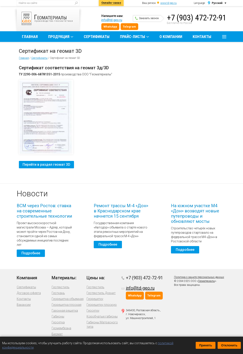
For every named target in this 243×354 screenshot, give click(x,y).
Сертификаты (97, 36)
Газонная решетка (65, 310)
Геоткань (58, 293)
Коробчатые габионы (102, 316)
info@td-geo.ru (111, 20)
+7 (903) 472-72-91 (196, 17)
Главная (30, 36)
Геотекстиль (60, 287)
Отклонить (229, 345)
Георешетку (95, 299)
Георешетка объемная (68, 299)
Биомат (57, 334)
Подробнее (30, 253)
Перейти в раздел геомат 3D (46, 164)
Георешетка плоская (66, 304)
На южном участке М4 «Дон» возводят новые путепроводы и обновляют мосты (195, 213)
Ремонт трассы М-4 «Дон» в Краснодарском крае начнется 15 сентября (121, 211)
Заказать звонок (147, 18)
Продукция (58, 36)
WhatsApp (110, 26)
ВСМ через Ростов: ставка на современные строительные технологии (44, 211)
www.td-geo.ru (168, 3)
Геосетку (93, 310)
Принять (205, 345)
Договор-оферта (29, 293)
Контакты (202, 36)
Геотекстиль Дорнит (101, 293)
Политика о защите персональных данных (199, 277)
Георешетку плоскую (102, 304)
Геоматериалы (206, 281)
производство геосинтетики (50, 18)
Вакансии (24, 304)
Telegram (129, 26)
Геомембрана (61, 328)
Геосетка (58, 322)
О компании (170, 36)
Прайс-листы (132, 36)
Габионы (58, 316)
